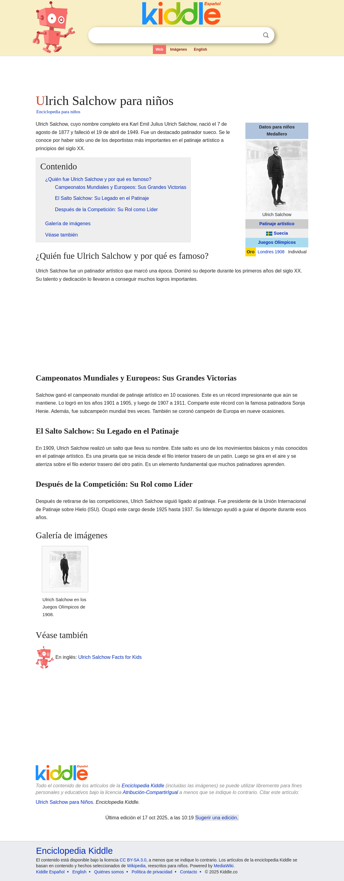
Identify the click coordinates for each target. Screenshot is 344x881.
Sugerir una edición (216, 817)
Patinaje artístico (276, 223)
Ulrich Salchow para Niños (64, 802)
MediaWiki (224, 865)
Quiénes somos (109, 871)
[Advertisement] (171, 73)
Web (159, 49)
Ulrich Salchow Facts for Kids (110, 657)
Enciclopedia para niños (58, 111)
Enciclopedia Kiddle (142, 785)
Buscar (266, 35)
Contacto (188, 871)
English (200, 49)
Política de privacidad (152, 871)
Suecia (281, 233)
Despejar (253, 35)
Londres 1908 (271, 251)
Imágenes (178, 49)
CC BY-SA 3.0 (133, 860)
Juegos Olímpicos (277, 242)
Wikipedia (136, 865)
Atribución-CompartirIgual (150, 792)
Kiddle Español (50, 871)
